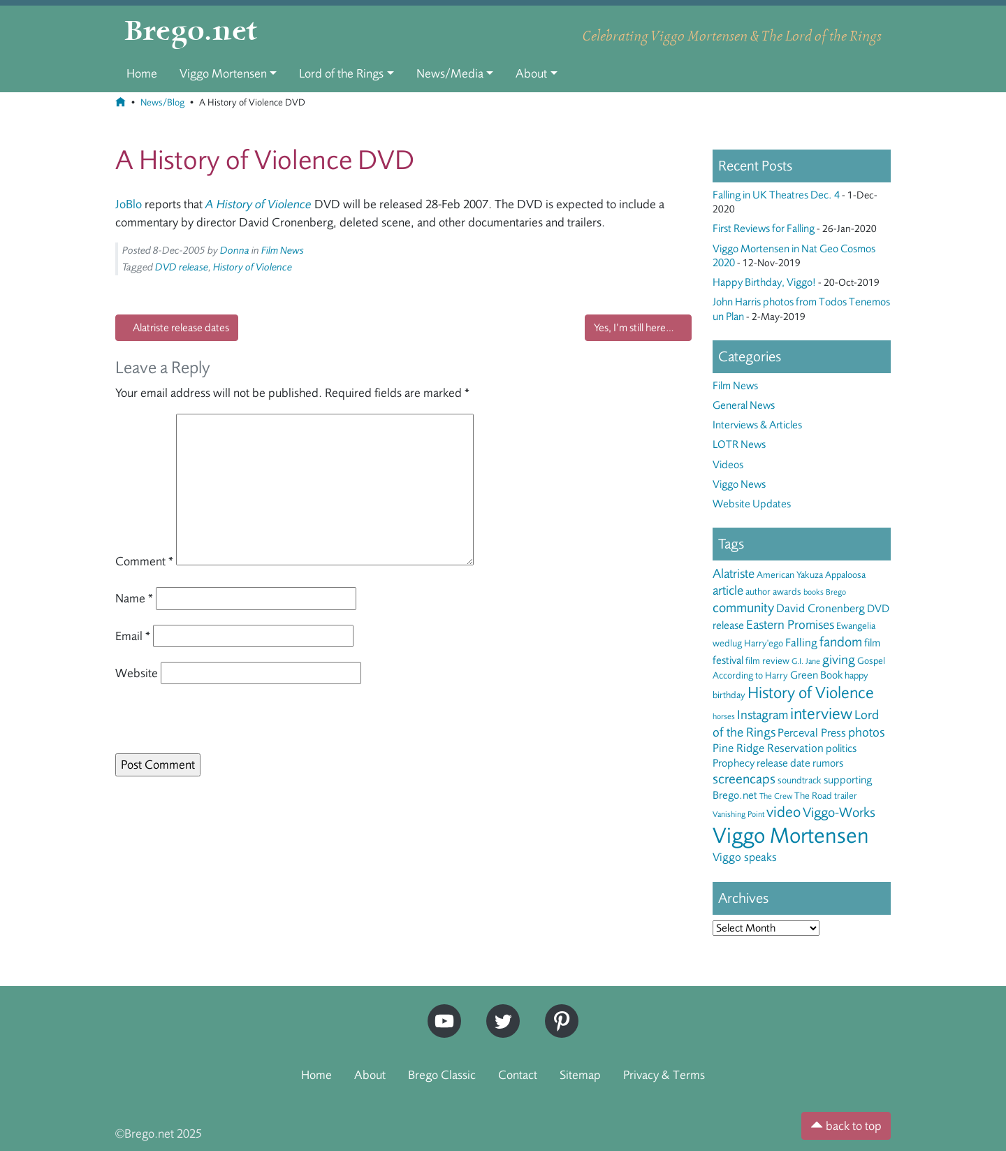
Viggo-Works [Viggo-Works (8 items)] (839, 812)
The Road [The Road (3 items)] (813, 795)
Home (141, 73)
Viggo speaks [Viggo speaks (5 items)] (745, 857)
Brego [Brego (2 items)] (836, 592)
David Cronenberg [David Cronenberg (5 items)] (820, 608)
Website (136, 673)
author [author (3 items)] (758, 591)
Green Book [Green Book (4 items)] (816, 675)
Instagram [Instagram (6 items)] (762, 715)
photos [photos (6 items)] (866, 732)
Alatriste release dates (181, 327)
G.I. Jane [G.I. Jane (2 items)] (806, 661)
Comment (144, 561)
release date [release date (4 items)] (783, 763)
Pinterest (556, 1010)
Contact (517, 1075)
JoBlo (128, 204)
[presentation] (211, 723)
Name (134, 598)
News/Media (449, 73)
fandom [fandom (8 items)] (840, 642)
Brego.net (191, 32)
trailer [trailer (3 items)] (845, 795)
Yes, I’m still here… (634, 327)
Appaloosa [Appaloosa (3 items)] (845, 575)
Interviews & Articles (757, 425)
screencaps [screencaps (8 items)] (744, 779)
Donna (234, 250)
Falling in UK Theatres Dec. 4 (776, 195)
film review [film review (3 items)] (767, 661)
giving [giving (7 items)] (838, 659)
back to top (846, 1126)
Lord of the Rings (341, 73)
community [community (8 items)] (743, 608)
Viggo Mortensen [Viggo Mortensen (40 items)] (791, 835)
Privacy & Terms (664, 1075)
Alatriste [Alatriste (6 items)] (733, 573)
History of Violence (252, 267)
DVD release (181, 267)
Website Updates (752, 504)
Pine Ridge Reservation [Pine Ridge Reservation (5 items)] (768, 748)
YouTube (441, 1010)
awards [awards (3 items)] (787, 591)
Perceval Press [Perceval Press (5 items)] (812, 732)
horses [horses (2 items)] (724, 716)
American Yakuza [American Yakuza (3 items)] (790, 575)
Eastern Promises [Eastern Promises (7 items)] (790, 624)
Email (132, 636)
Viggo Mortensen (223, 73)
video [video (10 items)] (783, 812)
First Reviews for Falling (764, 228)
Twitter (498, 1010)
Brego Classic (442, 1075)
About (531, 73)
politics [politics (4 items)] (841, 748)
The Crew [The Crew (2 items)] (775, 796)
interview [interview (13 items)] (821, 713)
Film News (282, 250)
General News (744, 405)
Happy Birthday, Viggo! (764, 282)
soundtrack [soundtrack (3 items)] (800, 780)
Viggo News (739, 484)
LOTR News (739, 444)
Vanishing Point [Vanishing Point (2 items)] (738, 814)
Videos (728, 464)
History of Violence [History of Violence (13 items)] (811, 692)
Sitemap (580, 1075)
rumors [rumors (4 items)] (827, 763)
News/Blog (162, 102)
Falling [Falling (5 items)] (801, 642)
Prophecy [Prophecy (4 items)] (733, 763)
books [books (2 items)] (813, 592)
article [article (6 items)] (728, 590)
